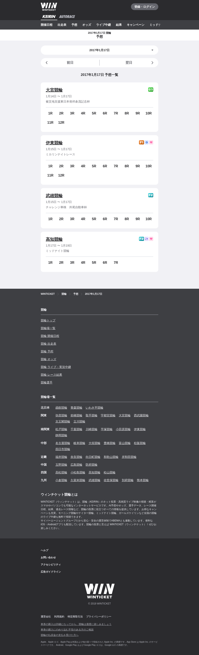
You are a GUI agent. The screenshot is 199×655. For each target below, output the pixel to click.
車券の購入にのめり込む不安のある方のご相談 (67, 629)
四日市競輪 (62, 449)
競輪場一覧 (48, 328)
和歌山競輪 (111, 457)
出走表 (62, 24)
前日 (58, 62)
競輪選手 (46, 382)
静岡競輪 (61, 435)
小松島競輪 (78, 472)
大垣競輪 (94, 443)
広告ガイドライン (51, 571)
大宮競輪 (54, 90)
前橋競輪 (76, 415)
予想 (74, 24)
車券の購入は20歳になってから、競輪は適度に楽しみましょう (76, 624)
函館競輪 (61, 407)
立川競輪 (79, 421)
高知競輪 (54, 239)
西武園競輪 (141, 415)
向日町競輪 (93, 457)
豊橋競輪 (109, 443)
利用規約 (59, 616)
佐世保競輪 (111, 480)
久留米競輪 (78, 480)
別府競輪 (128, 480)
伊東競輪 (54, 142)
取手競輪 (91, 415)
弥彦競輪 (61, 415)
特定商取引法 (75, 616)
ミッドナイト (158, 24)
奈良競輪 (76, 457)
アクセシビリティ (51, 564)
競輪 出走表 (48, 343)
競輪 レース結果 (51, 374)
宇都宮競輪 (108, 415)
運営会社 (46, 616)
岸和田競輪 (129, 457)
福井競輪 (61, 457)
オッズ (86, 24)
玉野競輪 (61, 464)
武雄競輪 (54, 195)
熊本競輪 (143, 480)
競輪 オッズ (48, 359)
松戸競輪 (61, 429)
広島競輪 (76, 464)
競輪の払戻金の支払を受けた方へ (60, 635)
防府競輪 (91, 464)
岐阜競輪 (79, 443)
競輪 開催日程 (50, 336)
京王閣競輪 (62, 421)
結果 (119, 24)
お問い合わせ (48, 557)
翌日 (140, 62)
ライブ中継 (103, 24)
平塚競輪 (107, 429)
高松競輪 (61, 472)
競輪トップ (48, 320)
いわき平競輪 (94, 407)
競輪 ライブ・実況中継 (56, 367)
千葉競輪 (76, 429)
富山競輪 (125, 443)
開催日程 (46, 24)
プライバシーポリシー (98, 616)
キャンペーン (135, 24)
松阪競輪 (140, 443)
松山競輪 (109, 472)
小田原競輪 (123, 429)
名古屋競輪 (62, 443)
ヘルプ (44, 550)
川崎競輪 (91, 429)
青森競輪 (76, 407)
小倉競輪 (61, 480)
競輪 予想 (47, 351)
